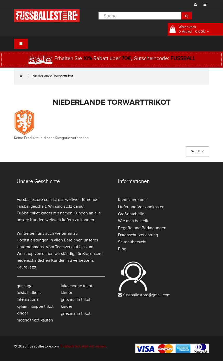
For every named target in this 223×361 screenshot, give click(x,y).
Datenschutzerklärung (138, 235)
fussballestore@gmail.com (146, 295)
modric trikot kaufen (35, 320)
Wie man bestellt (133, 221)
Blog (122, 249)
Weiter (197, 151)
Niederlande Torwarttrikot (52, 76)
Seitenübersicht (132, 242)
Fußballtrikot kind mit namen (83, 346)
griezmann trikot (75, 313)
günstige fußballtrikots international (29, 292)
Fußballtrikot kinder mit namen (45, 213)
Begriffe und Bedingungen (142, 228)
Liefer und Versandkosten (141, 206)
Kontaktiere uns (132, 199)
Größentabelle (131, 213)
